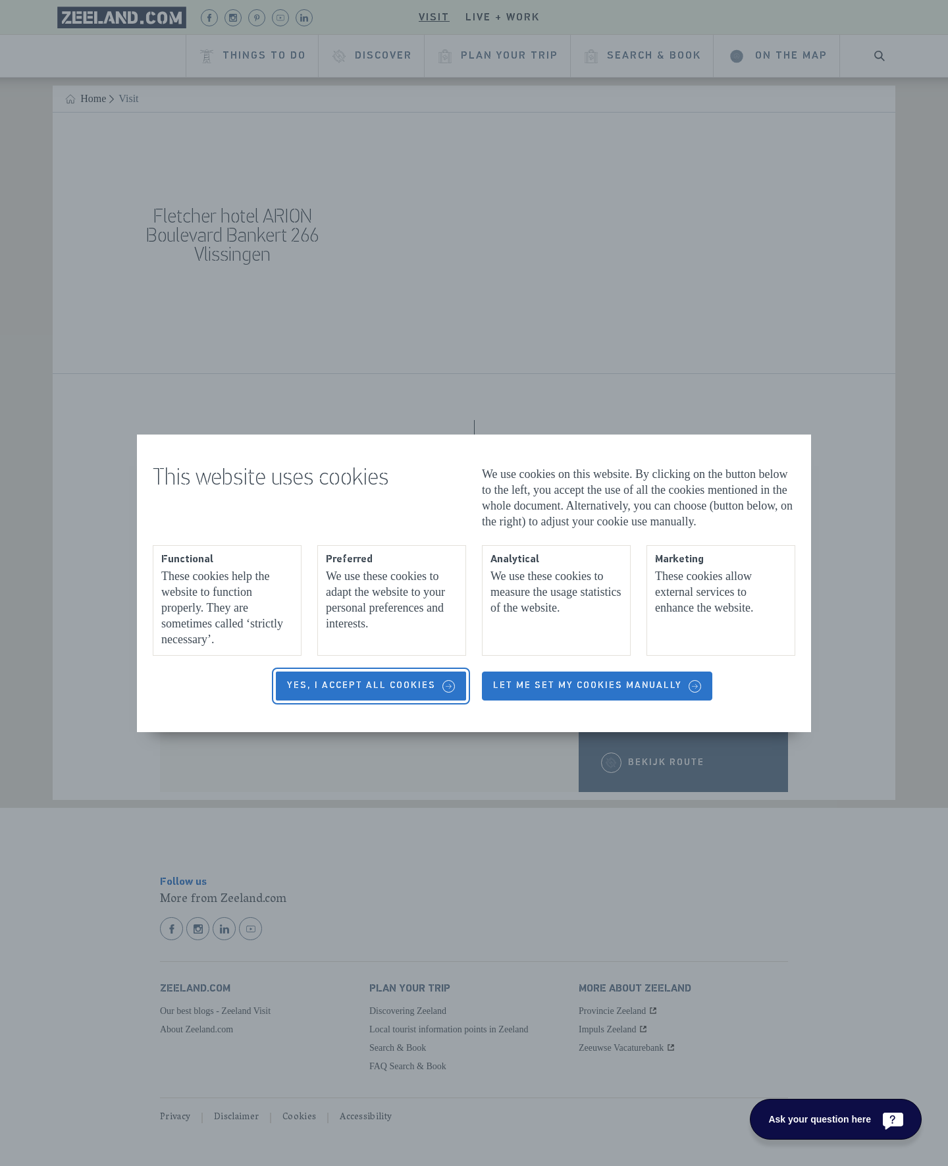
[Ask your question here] (836, 1119)
